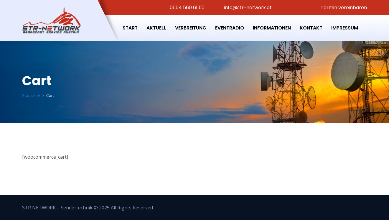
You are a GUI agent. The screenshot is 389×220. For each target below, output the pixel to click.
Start (130, 27)
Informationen (272, 27)
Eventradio (229, 27)
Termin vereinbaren (343, 7)
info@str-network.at (247, 7)
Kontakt (311, 27)
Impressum (344, 27)
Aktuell (156, 27)
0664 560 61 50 (187, 7)
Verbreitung (190, 27)
